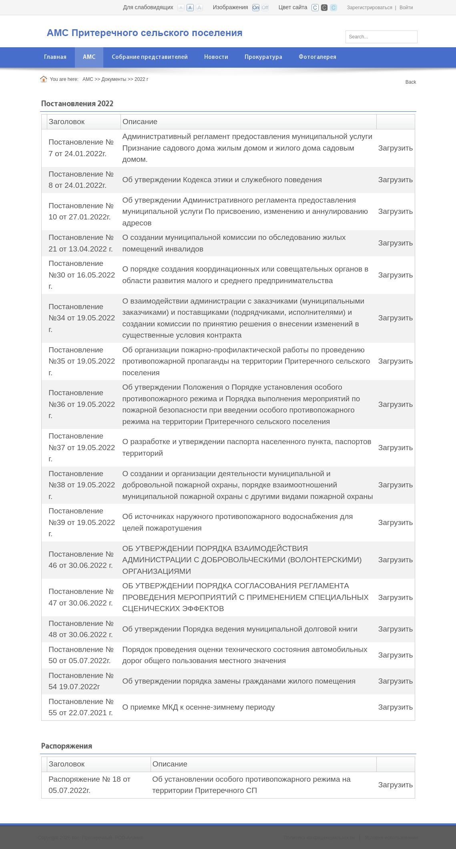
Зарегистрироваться (369, 7)
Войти (406, 7)
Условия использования (391, 838)
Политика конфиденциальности (319, 838)
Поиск (408, 35)
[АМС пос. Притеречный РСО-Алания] (158, 30)
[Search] (382, 36)
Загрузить (395, 148)
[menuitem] (89, 57)
